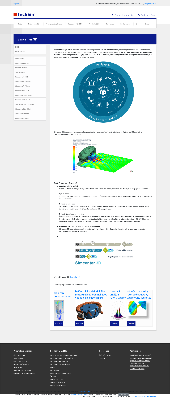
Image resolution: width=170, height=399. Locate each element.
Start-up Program (56, 379)
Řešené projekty (105, 355)
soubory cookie (84, 391)
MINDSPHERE (20, 51)
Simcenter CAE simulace (59, 361)
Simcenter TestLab (22, 118)
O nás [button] (20, 24)
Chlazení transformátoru (63, 294)
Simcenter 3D (20, 59)
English (16, 4)
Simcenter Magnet (22, 91)
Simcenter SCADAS (22, 100)
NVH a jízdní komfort (21, 364)
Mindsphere (54, 370)
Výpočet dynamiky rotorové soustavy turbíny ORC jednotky (139, 294)
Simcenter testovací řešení (60, 364)
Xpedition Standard (57, 382)
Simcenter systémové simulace (61, 358)
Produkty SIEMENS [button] (75, 24)
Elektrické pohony (20, 361)
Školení (53, 376)
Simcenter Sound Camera (24, 104)
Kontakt (147, 24)
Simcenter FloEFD (21, 77)
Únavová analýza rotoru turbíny (118, 294)
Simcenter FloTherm (22, 86)
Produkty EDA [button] (94, 24)
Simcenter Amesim (22, 63)
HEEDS (17, 47)
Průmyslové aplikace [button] (54, 24)
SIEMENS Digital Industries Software (63, 355)
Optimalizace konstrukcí (23, 370)
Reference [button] (110, 24)
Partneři (102, 358)
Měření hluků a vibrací (58, 385)
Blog (137, 24)
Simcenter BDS (20, 72)
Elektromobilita (19, 355)
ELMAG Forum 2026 (137, 369)
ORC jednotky (19, 358)
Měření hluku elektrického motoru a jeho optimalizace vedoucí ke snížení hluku (91, 294)
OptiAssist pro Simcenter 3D (60, 373)
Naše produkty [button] (33, 24)
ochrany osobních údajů (79, 394)
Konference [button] (125, 24)
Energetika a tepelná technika (24, 373)
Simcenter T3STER (22, 113)
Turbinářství (18, 367)
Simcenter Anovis (21, 68)
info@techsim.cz (150, 4)
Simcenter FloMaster (23, 82)
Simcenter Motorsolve (23, 95)
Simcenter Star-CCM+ (23, 109)
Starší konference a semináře (140, 355)
